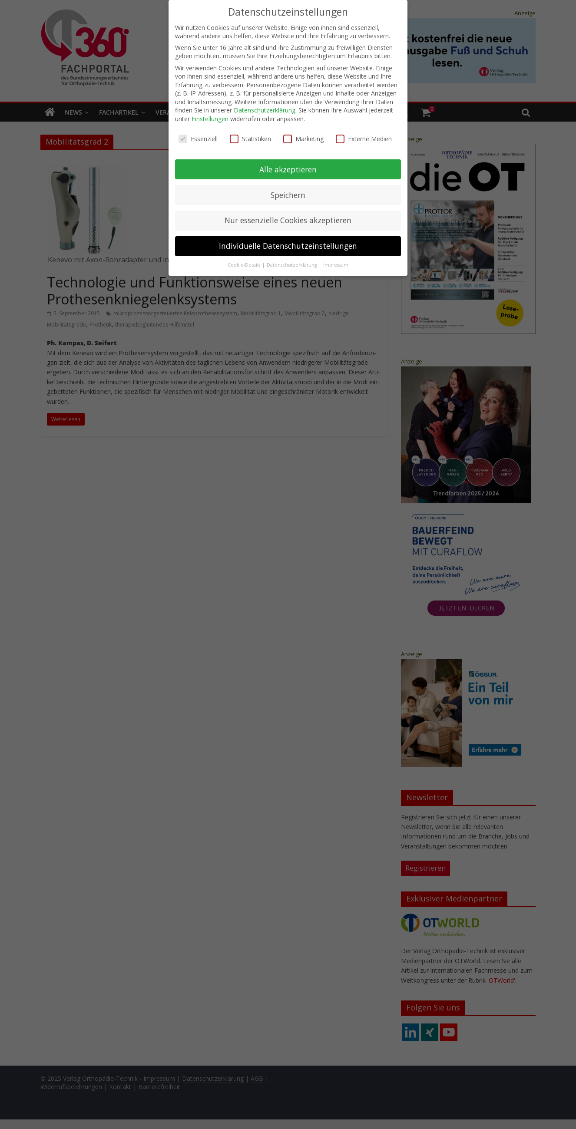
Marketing (303, 135)
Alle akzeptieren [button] (288, 165)
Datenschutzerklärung (264, 106)
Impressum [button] (335, 261)
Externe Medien (364, 135)
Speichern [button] (288, 191)
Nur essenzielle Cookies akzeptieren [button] (288, 216)
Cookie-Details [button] (245, 261)
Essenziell (198, 135)
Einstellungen (210, 115)
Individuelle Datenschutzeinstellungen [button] (288, 242)
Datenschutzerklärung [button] (292, 261)
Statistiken (250, 135)
